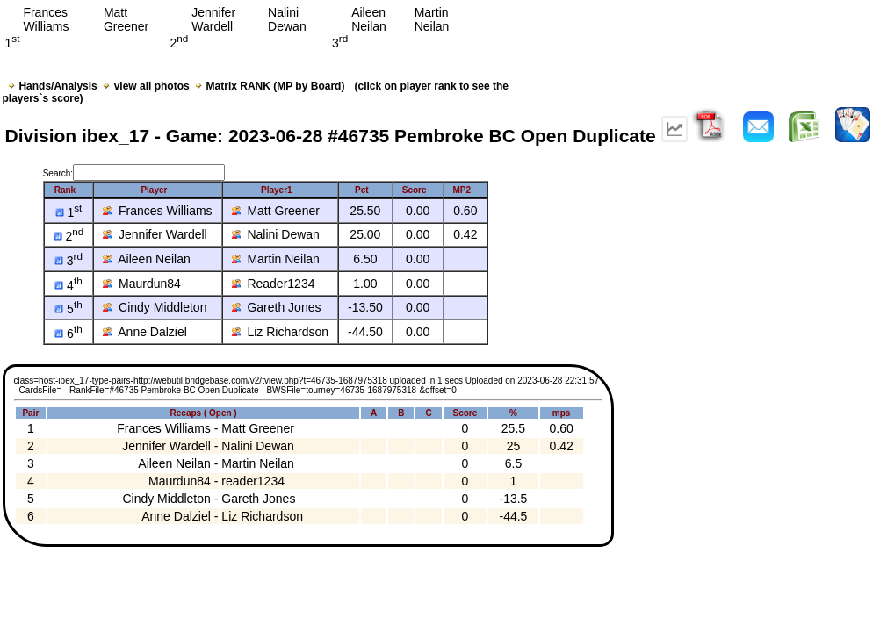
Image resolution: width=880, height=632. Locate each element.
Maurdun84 (142, 283)
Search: (134, 173)
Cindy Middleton (154, 307)
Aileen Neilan (147, 259)
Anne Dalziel (145, 332)
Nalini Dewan (276, 234)
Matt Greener (276, 211)
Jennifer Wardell (154, 234)
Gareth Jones (276, 307)
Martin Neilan (276, 259)
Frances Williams (157, 211)
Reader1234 (273, 283)
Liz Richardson (280, 332)
